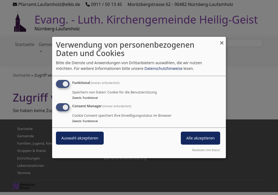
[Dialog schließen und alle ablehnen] (222, 40)
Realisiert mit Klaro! (206, 150)
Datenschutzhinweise (163, 68)
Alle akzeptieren (200, 138)
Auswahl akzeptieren (79, 138)
